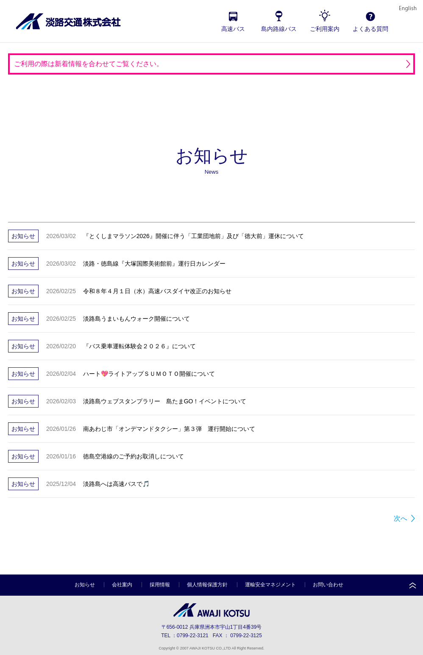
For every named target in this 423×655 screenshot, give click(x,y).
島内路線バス (279, 28)
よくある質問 (370, 28)
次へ (400, 518)
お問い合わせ (328, 584)
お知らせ (85, 584)
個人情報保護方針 (207, 584)
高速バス (233, 28)
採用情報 (160, 584)
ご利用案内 (325, 28)
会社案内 (122, 584)
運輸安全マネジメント (270, 584)
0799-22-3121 (193, 635)
